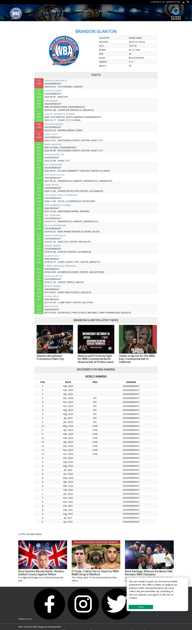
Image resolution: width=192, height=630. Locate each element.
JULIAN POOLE (51, 255)
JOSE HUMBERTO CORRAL (57, 205)
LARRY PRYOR (51, 184)
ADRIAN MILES (51, 296)
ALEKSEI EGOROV (53, 90)
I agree (141, 607)
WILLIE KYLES (51, 306)
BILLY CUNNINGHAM (55, 225)
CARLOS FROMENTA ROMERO (59, 113)
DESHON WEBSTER (54, 154)
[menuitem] (183, 1)
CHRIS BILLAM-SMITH (55, 80)
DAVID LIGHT (51, 134)
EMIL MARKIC (51, 100)
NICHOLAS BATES (53, 276)
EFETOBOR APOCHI (54, 174)
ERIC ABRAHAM (52, 215)
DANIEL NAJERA (52, 245)
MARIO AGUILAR (52, 144)
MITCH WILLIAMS (53, 164)
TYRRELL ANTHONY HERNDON (60, 265)
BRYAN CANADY (52, 286)
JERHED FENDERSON (55, 235)
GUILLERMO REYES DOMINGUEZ (61, 195)
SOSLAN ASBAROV (53, 124)
